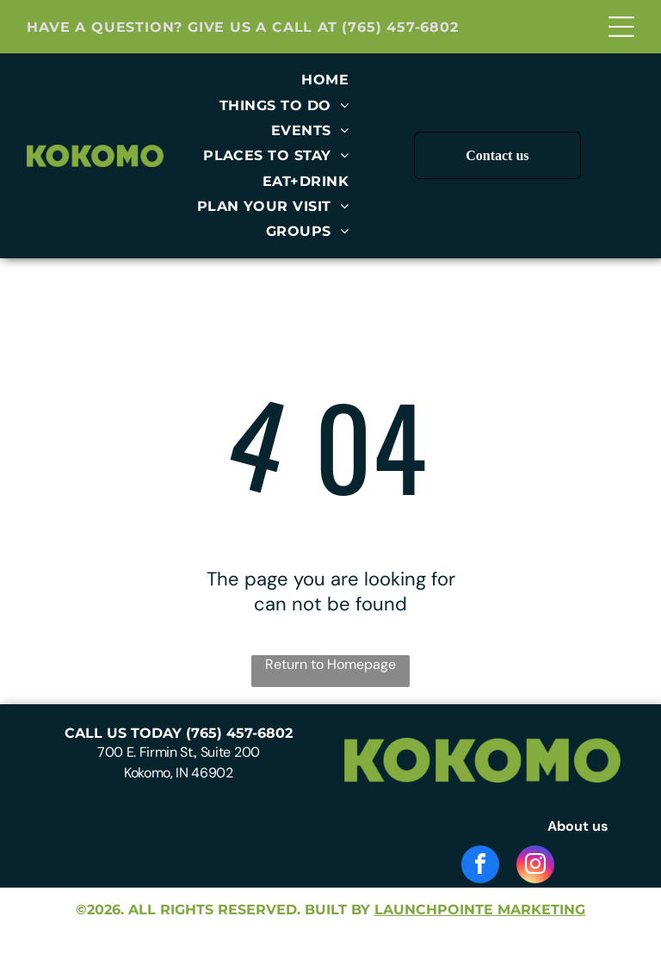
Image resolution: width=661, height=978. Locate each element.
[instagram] (535, 866)
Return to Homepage (330, 664)
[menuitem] (325, 79)
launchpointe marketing (479, 909)
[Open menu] (621, 27)
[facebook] (480, 866)
